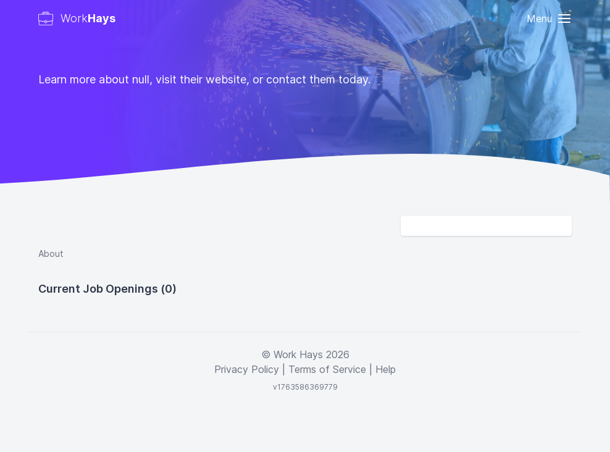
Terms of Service (327, 369)
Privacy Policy (246, 369)
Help (385, 369)
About (51, 253)
